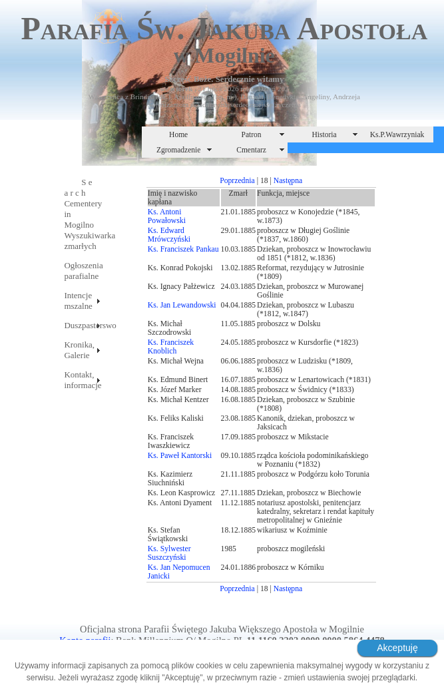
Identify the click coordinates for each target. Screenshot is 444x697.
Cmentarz (251, 150)
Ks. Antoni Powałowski (167, 216)
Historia (324, 134)
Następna (288, 180)
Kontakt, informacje (82, 379)
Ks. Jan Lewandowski (182, 305)
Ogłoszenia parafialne (83, 270)
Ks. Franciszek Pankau (183, 249)
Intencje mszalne (78, 300)
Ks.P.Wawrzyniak (397, 134)
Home (178, 134)
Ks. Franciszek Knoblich (171, 346)
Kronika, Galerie (79, 350)
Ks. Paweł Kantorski (180, 455)
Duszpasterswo (83, 325)
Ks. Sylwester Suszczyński (169, 553)
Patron (252, 134)
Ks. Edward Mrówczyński (169, 235)
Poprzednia (237, 180)
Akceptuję (397, 647)
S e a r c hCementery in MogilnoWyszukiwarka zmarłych (83, 214)
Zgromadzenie (178, 150)
